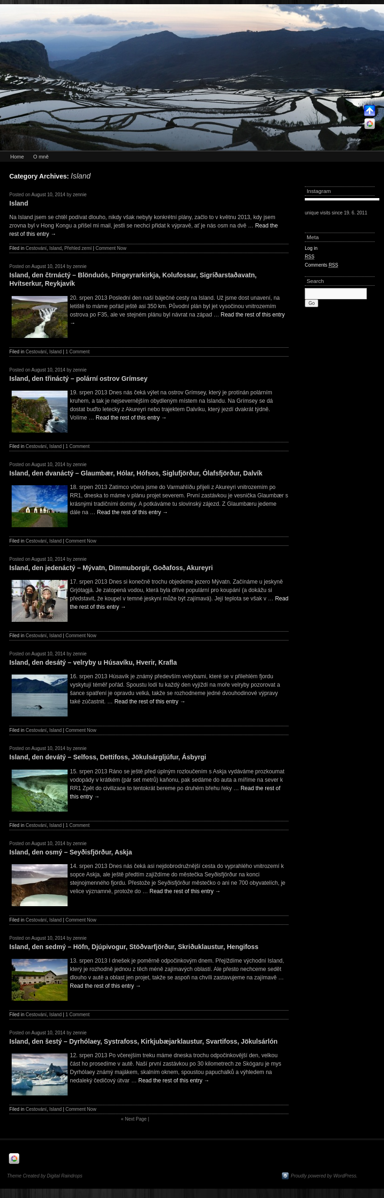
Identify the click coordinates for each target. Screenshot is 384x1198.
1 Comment (77, 351)
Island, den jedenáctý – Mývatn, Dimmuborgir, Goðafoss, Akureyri (111, 567)
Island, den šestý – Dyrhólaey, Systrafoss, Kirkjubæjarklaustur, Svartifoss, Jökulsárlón (143, 1041)
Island (18, 203)
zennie (79, 194)
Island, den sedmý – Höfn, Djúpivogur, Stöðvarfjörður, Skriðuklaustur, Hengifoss (133, 946)
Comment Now (111, 248)
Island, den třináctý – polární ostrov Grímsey (78, 378)
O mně (40, 156)
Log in (311, 248)
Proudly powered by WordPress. (324, 1175)
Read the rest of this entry (131, 417)
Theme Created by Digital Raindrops (44, 1175)
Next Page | (135, 1119)
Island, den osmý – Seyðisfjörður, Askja (70, 852)
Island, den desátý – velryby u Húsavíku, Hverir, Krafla (93, 662)
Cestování (36, 248)
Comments (321, 265)
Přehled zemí (78, 248)
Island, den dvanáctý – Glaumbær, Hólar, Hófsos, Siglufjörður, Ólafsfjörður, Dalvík (135, 473)
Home (17, 156)
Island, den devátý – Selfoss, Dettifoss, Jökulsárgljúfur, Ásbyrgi (107, 757)
